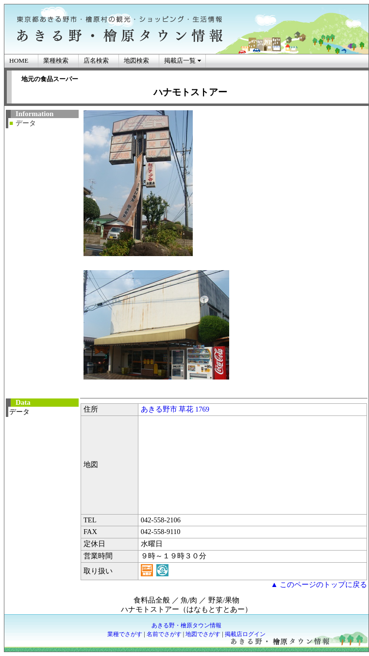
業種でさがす (124, 634)
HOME (18, 60)
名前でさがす (164, 634)
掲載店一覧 (180, 60)
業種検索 (55, 60)
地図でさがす (202, 634)
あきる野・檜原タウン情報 (186, 625)
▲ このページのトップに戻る (318, 584)
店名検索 (96, 60)
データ (26, 123)
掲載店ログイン (245, 634)
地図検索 (136, 60)
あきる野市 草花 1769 (175, 409)
